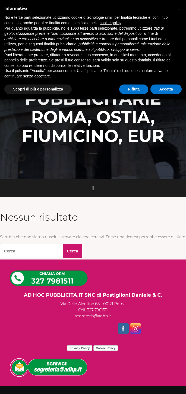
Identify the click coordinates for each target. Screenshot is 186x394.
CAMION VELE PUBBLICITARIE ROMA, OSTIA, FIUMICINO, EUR (93, 108)
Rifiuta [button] (134, 89)
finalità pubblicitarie (60, 44)
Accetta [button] (166, 89)
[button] (179, 8)
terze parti (88, 28)
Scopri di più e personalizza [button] (38, 89)
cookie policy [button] (110, 23)
